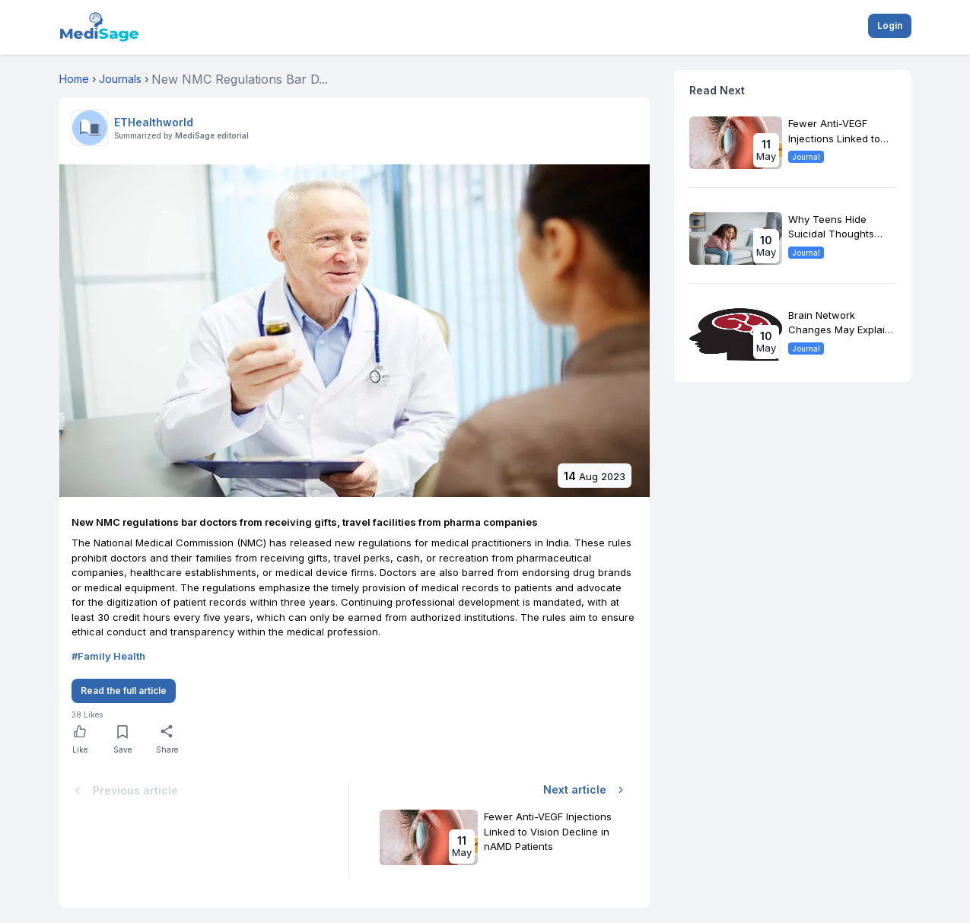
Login (889, 25)
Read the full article (124, 690)
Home (74, 78)
